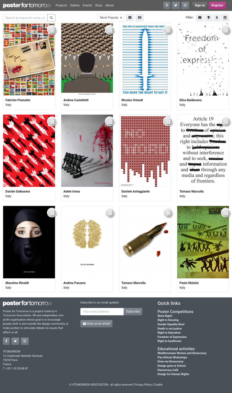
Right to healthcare (170, 341)
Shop (98, 5)
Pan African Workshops (172, 357)
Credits (158, 384)
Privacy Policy (143, 384)
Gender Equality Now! (171, 324)
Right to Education (169, 332)
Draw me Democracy (170, 361)
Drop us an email (96, 323)
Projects (61, 5)
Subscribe (133, 311)
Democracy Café (168, 370)
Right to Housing (168, 320)
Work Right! (165, 316)
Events (87, 5)
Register (217, 5)
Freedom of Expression (172, 337)
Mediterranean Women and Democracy (182, 353)
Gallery (75, 5)
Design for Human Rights (173, 374)
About (109, 5)
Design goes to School (172, 366)
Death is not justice (170, 328)
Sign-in (200, 5)
